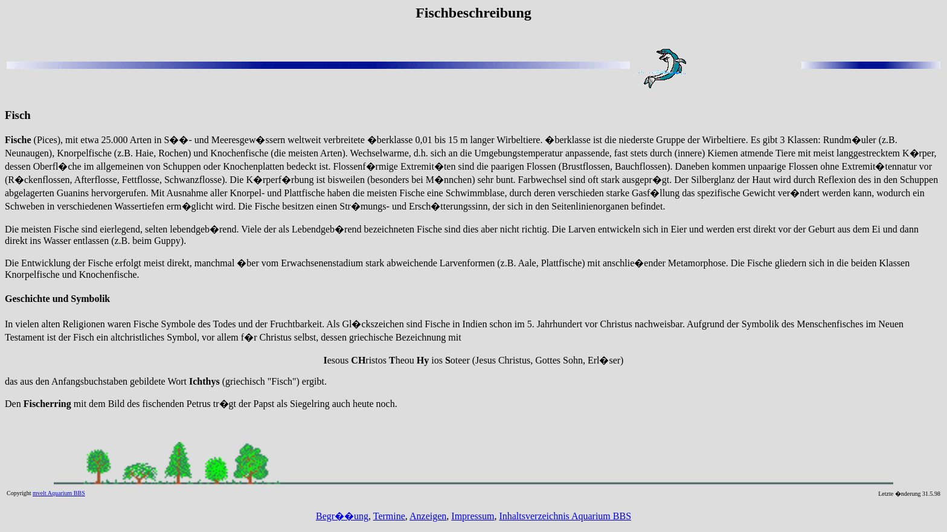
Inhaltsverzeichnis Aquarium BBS (565, 516)
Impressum (472, 516)
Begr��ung (342, 516)
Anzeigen (427, 516)
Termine (389, 516)
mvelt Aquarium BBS (59, 493)
